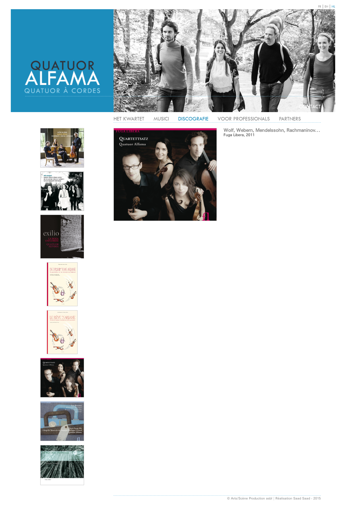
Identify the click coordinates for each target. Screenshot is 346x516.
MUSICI (161, 119)
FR (319, 6)
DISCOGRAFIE (193, 119)
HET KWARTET (129, 119)
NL (333, 6)
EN (326, 6)
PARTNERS (290, 119)
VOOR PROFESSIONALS (244, 119)
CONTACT (310, 106)
